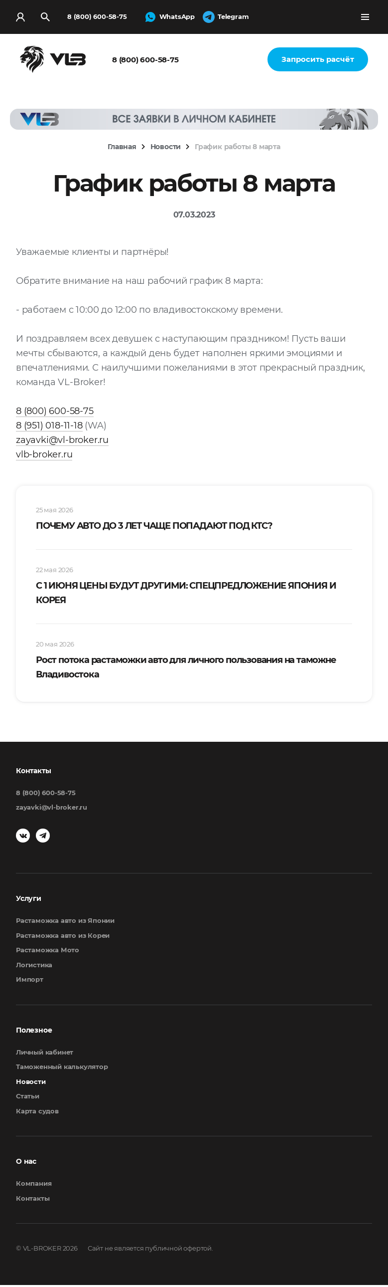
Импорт (29, 981)
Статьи (27, 1098)
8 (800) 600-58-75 (97, 17)
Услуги (28, 900)
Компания (33, 1185)
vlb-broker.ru (44, 456)
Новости (31, 1083)
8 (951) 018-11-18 (49, 427)
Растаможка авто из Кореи (63, 937)
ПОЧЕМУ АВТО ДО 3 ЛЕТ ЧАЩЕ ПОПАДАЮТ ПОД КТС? (154, 527)
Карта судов (37, 1113)
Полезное (34, 1032)
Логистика (34, 967)
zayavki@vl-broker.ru (62, 441)
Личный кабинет (44, 1054)
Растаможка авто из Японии (65, 922)
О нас (26, 1163)
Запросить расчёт (317, 61)
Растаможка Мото (47, 952)
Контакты (32, 1200)
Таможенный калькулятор (62, 1068)
